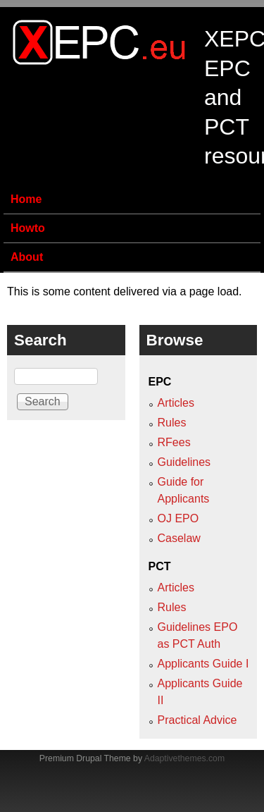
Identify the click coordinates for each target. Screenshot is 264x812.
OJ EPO (178, 518)
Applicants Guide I (203, 664)
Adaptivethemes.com (184, 758)
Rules (172, 423)
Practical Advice (197, 720)
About (27, 257)
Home (26, 199)
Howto (28, 228)
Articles (176, 403)
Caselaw (179, 538)
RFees (174, 442)
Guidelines (184, 462)
